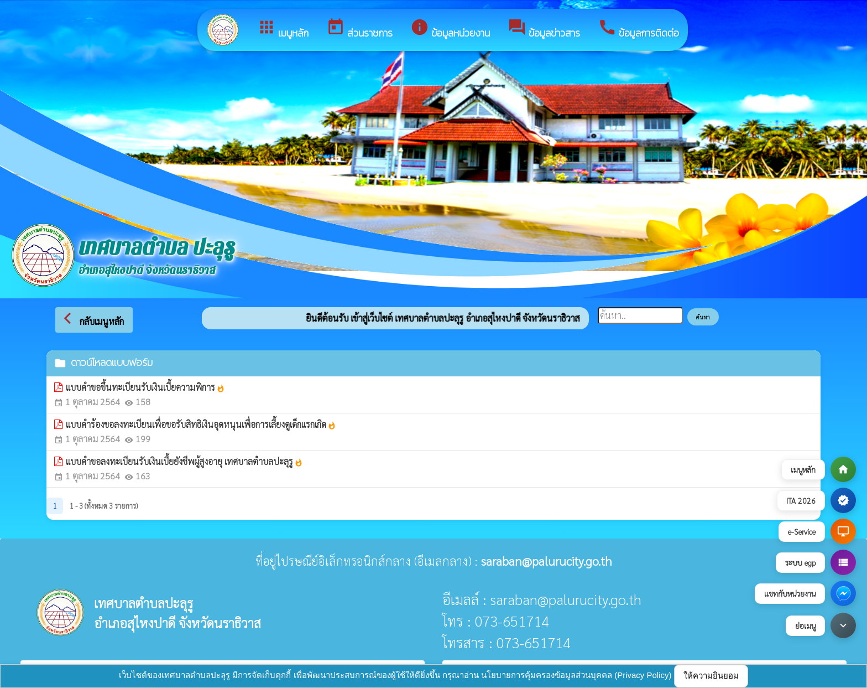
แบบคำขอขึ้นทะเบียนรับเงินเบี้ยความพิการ (145, 387)
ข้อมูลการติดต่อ (638, 29)
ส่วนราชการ (359, 29)
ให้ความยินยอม (711, 675)
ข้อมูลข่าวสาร (544, 29)
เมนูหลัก (283, 29)
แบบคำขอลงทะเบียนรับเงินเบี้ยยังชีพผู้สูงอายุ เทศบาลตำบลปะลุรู (184, 461)
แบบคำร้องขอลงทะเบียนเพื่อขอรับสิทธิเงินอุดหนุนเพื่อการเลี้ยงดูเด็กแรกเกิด (201, 424)
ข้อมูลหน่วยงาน (450, 29)
